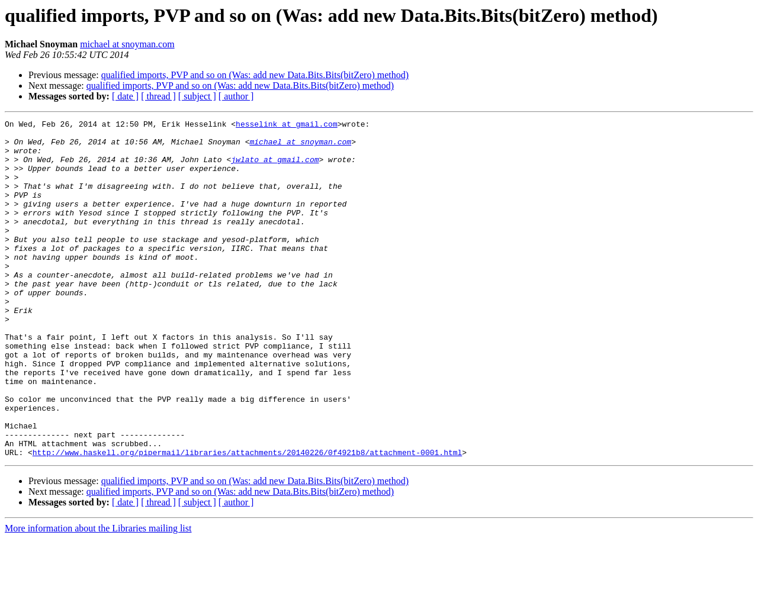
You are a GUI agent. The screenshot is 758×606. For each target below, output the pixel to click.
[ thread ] (158, 96)
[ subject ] (197, 96)
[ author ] (236, 96)
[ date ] (125, 96)
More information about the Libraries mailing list (98, 596)
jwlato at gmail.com (275, 168)
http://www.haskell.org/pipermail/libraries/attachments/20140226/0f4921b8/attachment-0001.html (247, 519)
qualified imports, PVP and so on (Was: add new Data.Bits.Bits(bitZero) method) (255, 75)
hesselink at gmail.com (287, 125)
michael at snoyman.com (127, 44)
